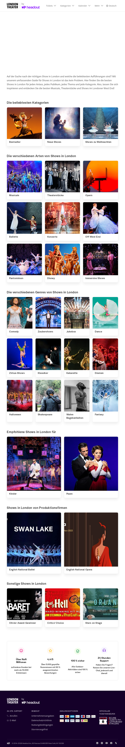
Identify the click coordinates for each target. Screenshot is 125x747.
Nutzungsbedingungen (42, 724)
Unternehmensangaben (42, 715)
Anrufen (13, 715)
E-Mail (13, 720)
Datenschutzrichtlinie (41, 720)
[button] (51, 5)
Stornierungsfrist (39, 729)
